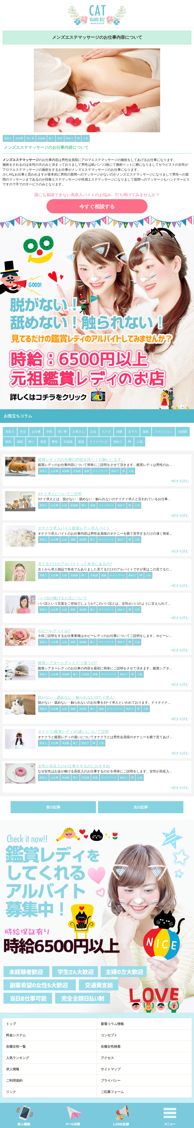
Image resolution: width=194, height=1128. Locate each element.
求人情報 (12, 1069)
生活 (23, 431)
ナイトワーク (99, 441)
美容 (43, 441)
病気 (8, 441)
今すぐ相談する (97, 206)
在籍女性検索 (110, 1046)
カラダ (106, 431)
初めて (118, 441)
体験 (119, 431)
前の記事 (53, 807)
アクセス (107, 1058)
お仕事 (36, 431)
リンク (11, 1092)
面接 (81, 441)
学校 (49, 431)
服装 (146, 431)
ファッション (163, 431)
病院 (20, 441)
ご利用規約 (14, 1080)
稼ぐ (32, 441)
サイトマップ (110, 1069)
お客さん (78, 431)
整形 (55, 441)
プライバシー (110, 1080)
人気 (140, 441)
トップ (11, 1024)
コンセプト (109, 1035)
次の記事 (141, 807)
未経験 (182, 431)
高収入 (9, 431)
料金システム (16, 1035)
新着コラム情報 (112, 1024)
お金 (93, 431)
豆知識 (67, 441)
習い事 (62, 431)
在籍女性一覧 (16, 1046)
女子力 (132, 431)
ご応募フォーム (112, 1092)
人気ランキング (17, 1058)
